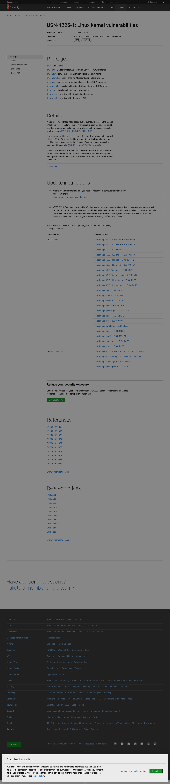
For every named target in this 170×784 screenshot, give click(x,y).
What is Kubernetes (55, 632)
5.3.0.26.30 (120, 305)
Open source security (104, 723)
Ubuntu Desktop (14, 668)
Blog (81, 744)
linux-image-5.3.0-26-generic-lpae (109, 275)
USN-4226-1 (52, 532)
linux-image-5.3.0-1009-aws (106, 244)
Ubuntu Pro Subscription (58, 717)
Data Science (65, 644)
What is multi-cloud (123, 680)
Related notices (17, 73)
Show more (52, 166)
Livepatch (79, 7)
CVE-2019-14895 (68, 131)
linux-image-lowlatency (104, 326)
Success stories (64, 662)
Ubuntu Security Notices (19, 15)
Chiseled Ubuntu (74, 699)
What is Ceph (53, 625)
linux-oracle (52, 94)
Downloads (12, 705)
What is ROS (63, 650)
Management (82, 656)
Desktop (50, 705)
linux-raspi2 (52, 98)
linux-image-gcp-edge (104, 366)
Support (78, 619)
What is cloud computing (58, 680)
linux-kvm (51, 90)
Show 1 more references (58, 540)
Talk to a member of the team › (40, 588)
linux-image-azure (102, 295)
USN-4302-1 (52, 503)
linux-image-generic (103, 305)
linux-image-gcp (101, 300)
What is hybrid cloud (102, 680)
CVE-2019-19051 (54, 455)
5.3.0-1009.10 (128, 244)
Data (53, 723)
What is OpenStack (55, 619)
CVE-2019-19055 (54, 447)
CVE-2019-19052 (54, 451)
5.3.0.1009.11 (118, 290)
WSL (67, 705)
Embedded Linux (65, 656)
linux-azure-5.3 (53, 78)
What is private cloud (81, 680)
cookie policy (38, 776)
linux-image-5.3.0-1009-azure (107, 250)
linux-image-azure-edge (104, 361)
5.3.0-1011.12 (128, 260)
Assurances (134, 7)
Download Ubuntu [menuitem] (109, 2)
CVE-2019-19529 (54, 435)
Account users (72, 711)
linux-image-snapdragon (105, 341)
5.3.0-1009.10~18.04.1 (134, 351)
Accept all (156, 771)
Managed (65, 625)
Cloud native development (143, 723)
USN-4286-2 (52, 511)
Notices (120, 7)
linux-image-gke (101, 316)
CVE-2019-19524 (54, 439)
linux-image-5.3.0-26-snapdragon (109, 285)
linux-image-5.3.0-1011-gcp (106, 260)
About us (51, 744)
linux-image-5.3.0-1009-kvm (106, 255)
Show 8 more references (58, 472)
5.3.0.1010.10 (123, 366)
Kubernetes (12, 632)
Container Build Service (114, 699)
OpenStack (12, 619)
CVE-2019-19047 (54, 459)
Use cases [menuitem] (64, 2)
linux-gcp (51, 82)
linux (49, 66)
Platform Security (54, 7)
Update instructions (18, 65)
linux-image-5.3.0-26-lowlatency (108, 280)
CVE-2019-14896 (76, 145)
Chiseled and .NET (93, 699)
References (15, 69)
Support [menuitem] (77, 2)
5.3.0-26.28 (128, 270)
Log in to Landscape (103, 692)
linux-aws (51, 70)
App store (51, 656)
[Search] (163, 2)
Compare (72, 692)
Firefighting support (111, 711)
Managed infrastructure (17, 638)
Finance (94, 729)
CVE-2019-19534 (54, 431)
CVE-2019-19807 (54, 427)
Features (51, 662)
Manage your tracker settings (134, 771)
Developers (67, 668)
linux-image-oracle (102, 331)
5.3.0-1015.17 (130, 265)
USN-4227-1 (52, 528)
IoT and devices (123, 723)
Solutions (11, 723)
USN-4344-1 (52, 499)
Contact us (14, 744)
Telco (86, 729)
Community (77, 650)
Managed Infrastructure (82, 723)
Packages (14, 56)
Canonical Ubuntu (13, 2)
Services (78, 662)
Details (13, 60)
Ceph (9, 625)
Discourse (95, 711)
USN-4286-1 (52, 507)
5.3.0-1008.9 (129, 239)
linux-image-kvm (101, 321)
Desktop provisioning (80, 717)
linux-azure (52, 74)
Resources (98, 632)
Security (10, 686)
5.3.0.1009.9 (124, 361)
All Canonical (152, 2)
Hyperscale (52, 674)
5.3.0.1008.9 (119, 331)
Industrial (63, 729)
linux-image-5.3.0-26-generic (107, 270)
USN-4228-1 (52, 515)
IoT (8, 656)
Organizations (53, 668)
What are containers (56, 699)
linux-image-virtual (102, 346)
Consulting (77, 625)
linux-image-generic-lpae (105, 311)
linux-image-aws (101, 290)
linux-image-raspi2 (102, 336)
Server (60, 705)
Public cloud (139, 680)
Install (69, 619)
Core (74, 705)
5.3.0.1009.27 (119, 295)
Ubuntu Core (12, 662)
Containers (12, 699)
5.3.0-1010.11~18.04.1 (132, 356)
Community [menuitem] (90, 2)
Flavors (78, 668)
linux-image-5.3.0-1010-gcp (106, 356)
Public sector (76, 729)
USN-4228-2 (52, 519)
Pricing (85, 711)
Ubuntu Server (13, 674)
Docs (87, 625)
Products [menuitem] (50, 2)
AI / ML (10, 644)
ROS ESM (51, 650)
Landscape (12, 692)
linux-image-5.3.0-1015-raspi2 (107, 265)
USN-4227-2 (52, 523)
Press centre (102, 744)
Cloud (9, 680)
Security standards (96, 7)
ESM (69, 7)
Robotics (11, 650)
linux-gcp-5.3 (52, 86)
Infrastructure (63, 723)
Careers (72, 744)
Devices (96, 717)
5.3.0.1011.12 (118, 300)
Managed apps (53, 638)
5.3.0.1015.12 (120, 336)
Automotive (52, 729)
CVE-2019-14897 (92, 145)
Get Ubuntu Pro (56, 400)
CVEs (111, 7)
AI (48, 723)
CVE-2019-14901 (84, 131)
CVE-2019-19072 (54, 443)
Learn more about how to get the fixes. (70, 197)
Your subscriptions (55, 711)
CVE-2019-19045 (54, 463)
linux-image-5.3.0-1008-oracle (107, 239)
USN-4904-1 (52, 495)
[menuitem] (153, 2)
